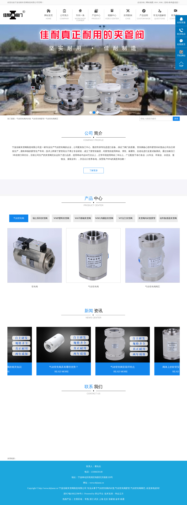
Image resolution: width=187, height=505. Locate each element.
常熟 (87, 499)
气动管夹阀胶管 (38, 119)
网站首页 (49, 16)
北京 (106, 499)
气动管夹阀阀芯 (52, 119)
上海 (101, 499)
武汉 (96, 499)
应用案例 (128, 16)
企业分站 (141, 2)
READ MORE (62, 371)
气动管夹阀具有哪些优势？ (63, 367)
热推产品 (67, 499)
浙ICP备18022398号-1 (73, 494)
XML (161, 2)
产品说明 (144, 16)
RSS (156, 2)
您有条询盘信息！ (172, 2)
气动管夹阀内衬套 (23, 119)
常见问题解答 (160, 16)
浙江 (91, 499)
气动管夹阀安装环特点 (123, 367)
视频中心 (112, 16)
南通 (122, 499)
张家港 (112, 499)
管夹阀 (34, 286)
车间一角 (80, 16)
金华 (117, 499)
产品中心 (96, 16)
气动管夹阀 (93, 286)
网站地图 (150, 2)
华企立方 (119, 494)
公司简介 (64, 16)
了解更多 (93, 170)
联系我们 (176, 16)
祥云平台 (99, 494)
